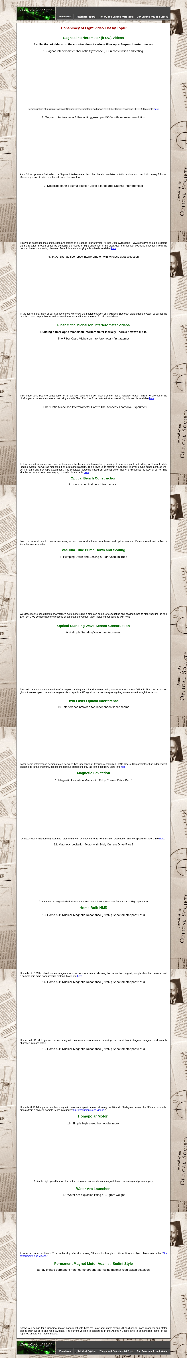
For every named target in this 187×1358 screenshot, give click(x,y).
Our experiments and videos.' (89, 1110)
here (156, 109)
